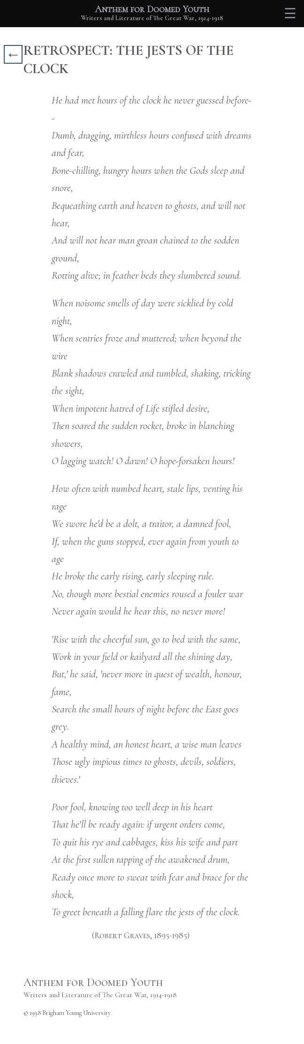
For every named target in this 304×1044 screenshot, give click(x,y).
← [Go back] (13, 54)
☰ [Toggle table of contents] (290, 14)
